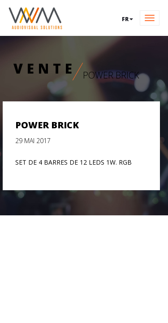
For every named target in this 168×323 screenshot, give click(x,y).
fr (127, 19)
